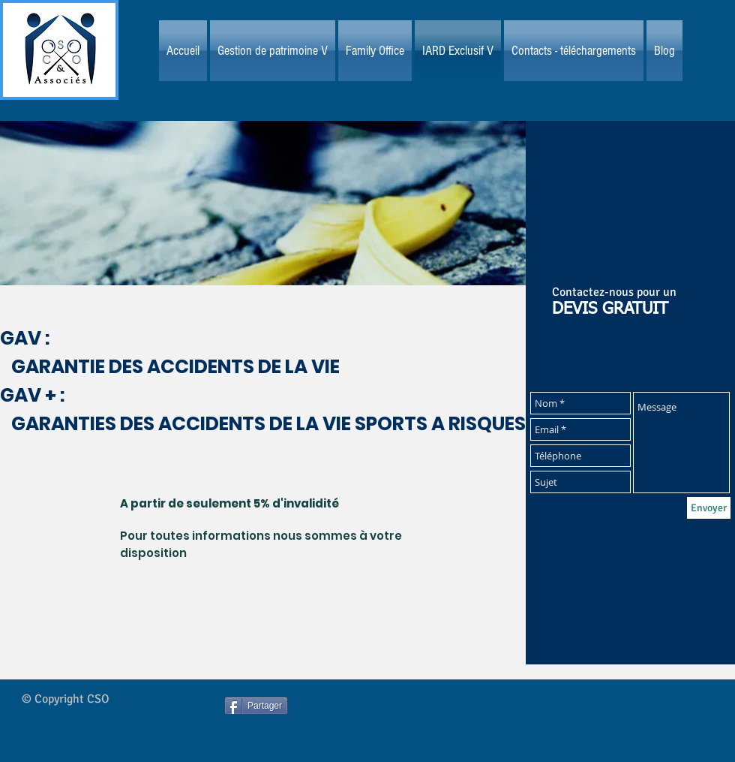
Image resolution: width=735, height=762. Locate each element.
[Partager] (256, 706)
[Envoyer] (708, 508)
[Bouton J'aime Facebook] (399, 719)
